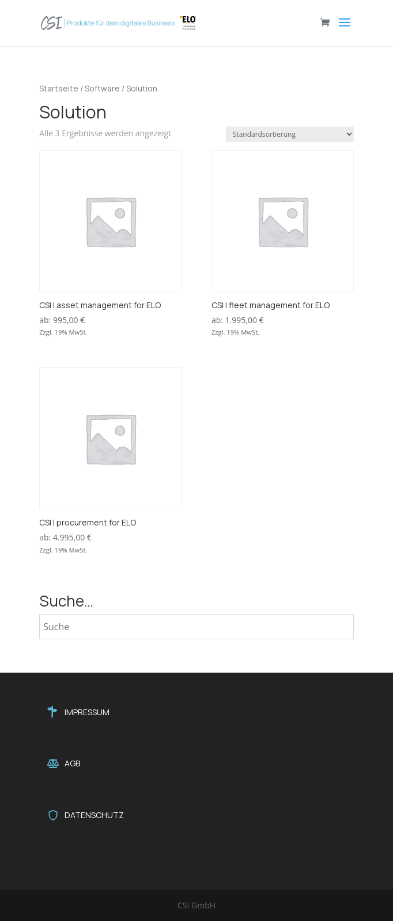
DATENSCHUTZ (94, 814)
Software (102, 88)
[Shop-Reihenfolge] (290, 134)
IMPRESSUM (87, 712)
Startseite (58, 88)
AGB (72, 763)
